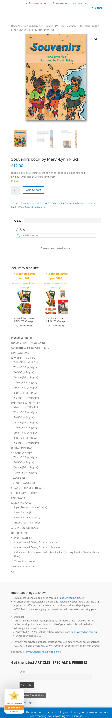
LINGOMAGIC (18, 498)
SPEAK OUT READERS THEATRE (28, 488)
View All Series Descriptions (29, 695)
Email (22, 671)
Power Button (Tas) (23, 512)
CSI (13, 571)
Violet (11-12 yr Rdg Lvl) (26, 398)
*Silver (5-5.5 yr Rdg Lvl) (26, 362)
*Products (32, 25)
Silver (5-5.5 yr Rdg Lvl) (25, 407)
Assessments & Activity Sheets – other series (37, 547)
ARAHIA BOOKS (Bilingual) (25, 527)
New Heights (45, 25)
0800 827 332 (40, 3)
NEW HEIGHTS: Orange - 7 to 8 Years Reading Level (61, 203)
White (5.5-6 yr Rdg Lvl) (25, 367)
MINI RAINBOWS (20, 352)
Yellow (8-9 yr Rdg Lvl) (25, 382)
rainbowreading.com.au (84, 632)
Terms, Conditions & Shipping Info (43, 651)
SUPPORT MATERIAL (22, 538)
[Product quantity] (15, 190)
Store (22, 25)
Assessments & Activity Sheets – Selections (36, 542)
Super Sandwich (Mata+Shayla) (30, 507)
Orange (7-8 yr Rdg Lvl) (25, 377)
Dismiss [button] (77, 716)
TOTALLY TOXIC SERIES (23, 482)
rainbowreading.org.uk (71, 597)
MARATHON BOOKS (22, 503)
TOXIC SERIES (18, 477)
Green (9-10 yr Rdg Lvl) (25, 387)
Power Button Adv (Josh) (26, 517)
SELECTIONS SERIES (21, 453)
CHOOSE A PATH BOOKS (24, 493)
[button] (95, 39)
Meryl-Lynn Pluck (39, 207)
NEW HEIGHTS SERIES (23, 358)
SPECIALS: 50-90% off (22, 566)
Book (27, 207)
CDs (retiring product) (25, 561)
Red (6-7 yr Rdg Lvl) (23, 372)
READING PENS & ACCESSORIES (28, 342)
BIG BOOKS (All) (19, 533)
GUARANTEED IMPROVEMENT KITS (30, 347)
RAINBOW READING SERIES (25, 403)
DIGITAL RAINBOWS (21, 448)
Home (14, 25)
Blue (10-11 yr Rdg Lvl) (25, 392)
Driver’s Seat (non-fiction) (27, 522)
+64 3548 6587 (63, 3)
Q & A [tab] (17, 220)
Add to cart (33, 190)
